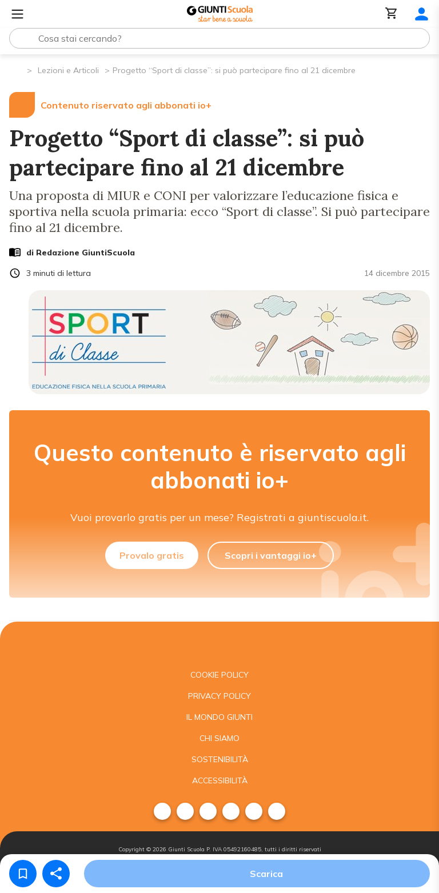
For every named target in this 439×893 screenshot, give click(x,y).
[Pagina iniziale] (17, 69)
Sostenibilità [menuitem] (219, 759)
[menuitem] (162, 811)
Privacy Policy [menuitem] (219, 696)
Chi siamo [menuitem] (219, 738)
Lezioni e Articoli (68, 70)
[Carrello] (391, 14)
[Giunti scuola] (219, 643)
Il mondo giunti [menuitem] (219, 717)
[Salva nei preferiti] (23, 873)
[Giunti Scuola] (220, 14)
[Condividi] (56, 873)
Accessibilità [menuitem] (220, 780)
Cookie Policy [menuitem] (219, 675)
